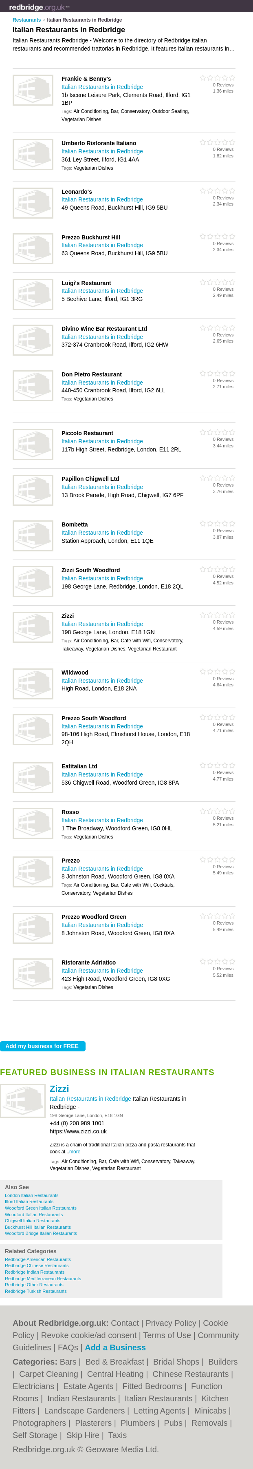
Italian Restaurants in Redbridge (91, 1098)
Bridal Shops (177, 1361)
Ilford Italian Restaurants (29, 1201)
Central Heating (116, 1373)
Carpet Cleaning (49, 1373)
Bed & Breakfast (116, 1361)
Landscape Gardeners (85, 1410)
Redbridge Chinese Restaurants (37, 1265)
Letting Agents (160, 1410)
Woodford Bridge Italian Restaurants (41, 1233)
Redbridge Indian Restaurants (34, 1272)
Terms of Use (167, 1335)
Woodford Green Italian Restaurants (41, 1208)
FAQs (68, 1347)
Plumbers (139, 1422)
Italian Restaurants (160, 1398)
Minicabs (211, 1410)
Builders (223, 1361)
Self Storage (36, 1435)
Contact (125, 1323)
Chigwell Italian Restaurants (32, 1220)
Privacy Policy (170, 1323)
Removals (210, 1422)
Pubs (174, 1422)
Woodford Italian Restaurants (34, 1214)
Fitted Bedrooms (153, 1386)
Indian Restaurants (82, 1398)
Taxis (117, 1435)
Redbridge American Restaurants (38, 1259)
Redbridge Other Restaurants (34, 1284)
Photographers (40, 1422)
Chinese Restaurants (192, 1373)
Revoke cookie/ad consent (89, 1335)
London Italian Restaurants (31, 1195)
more (74, 1152)
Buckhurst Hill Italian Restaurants (38, 1227)
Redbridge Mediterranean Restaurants (43, 1278)
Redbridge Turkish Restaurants (36, 1291)
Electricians (35, 1386)
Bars (69, 1361)
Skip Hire (84, 1435)
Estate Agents (89, 1386)
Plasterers (94, 1422)
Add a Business (115, 1347)
